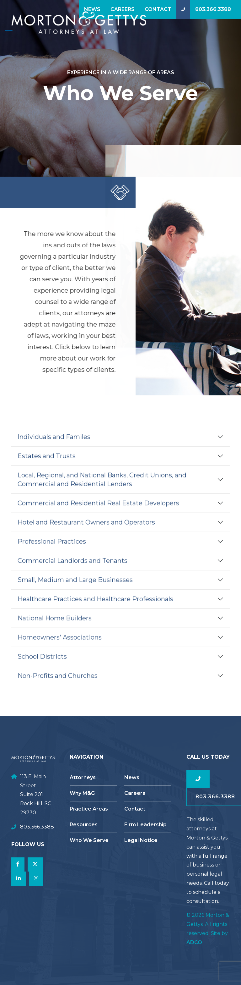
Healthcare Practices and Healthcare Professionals (95, 609)
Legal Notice (141, 840)
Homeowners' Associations (60, 648)
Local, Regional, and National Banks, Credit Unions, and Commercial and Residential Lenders (102, 490)
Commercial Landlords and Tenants (72, 571)
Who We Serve (89, 840)
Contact (158, 9)
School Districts (42, 667)
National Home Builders (55, 628)
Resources (84, 825)
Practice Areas (89, 809)
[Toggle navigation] (9, 30)
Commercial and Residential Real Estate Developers (98, 513)
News (92, 9)
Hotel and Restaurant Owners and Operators (86, 533)
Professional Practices (52, 552)
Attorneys (83, 777)
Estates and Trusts (47, 466)
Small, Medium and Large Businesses (75, 590)
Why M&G (82, 793)
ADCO (194, 942)
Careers (122, 9)
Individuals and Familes (54, 447)
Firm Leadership (145, 825)
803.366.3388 (213, 9)
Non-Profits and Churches (58, 686)
